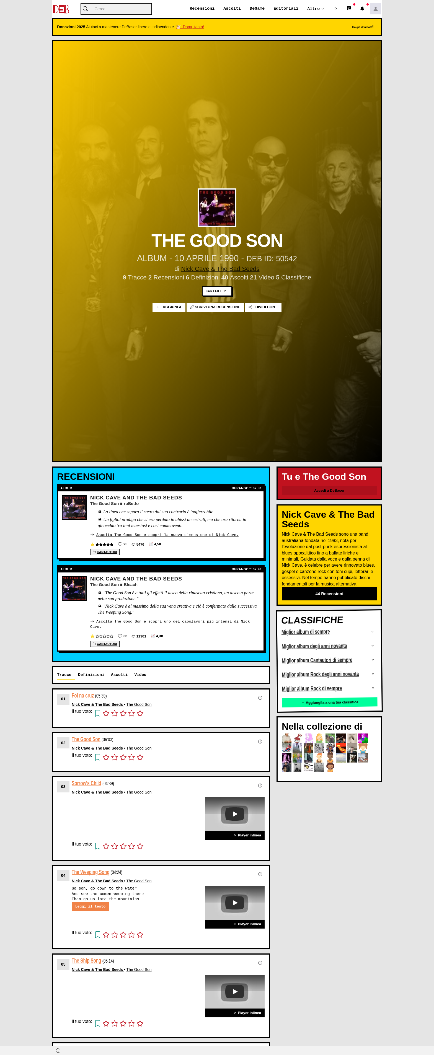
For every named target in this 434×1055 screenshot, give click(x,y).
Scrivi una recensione (215, 307)
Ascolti (232, 9)
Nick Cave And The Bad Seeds (136, 498)
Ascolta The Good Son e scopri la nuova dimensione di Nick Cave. (167, 534)
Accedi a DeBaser (329, 491)
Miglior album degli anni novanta (314, 646)
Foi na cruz (83, 695)
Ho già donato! (363, 27)
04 (63, 875)
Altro (313, 9)
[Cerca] (116, 9)
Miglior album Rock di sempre (312, 689)
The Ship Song (86, 960)
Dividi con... (263, 307)
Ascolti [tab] (119, 674)
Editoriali (285, 9)
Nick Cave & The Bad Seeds (220, 269)
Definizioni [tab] (91, 674)
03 (63, 786)
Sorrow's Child (86, 783)
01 (63, 698)
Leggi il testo (90, 906)
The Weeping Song (91, 872)
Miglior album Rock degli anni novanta (320, 674)
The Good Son (139, 704)
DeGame (257, 9)
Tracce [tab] (64, 674)
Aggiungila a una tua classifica (329, 702)
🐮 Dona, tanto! (190, 27)
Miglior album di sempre (305, 632)
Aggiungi (169, 307)
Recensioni (202, 9)
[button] (335, 9)
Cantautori (217, 291)
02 (63, 742)
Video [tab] (140, 674)
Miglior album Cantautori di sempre (317, 660)
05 (63, 964)
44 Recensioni (329, 594)
